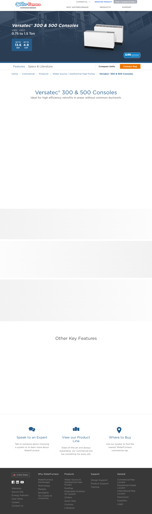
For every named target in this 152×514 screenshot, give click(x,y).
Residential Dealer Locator (126, 486)
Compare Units (107, 66)
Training (95, 487)
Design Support (99, 480)
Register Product (103, 2)
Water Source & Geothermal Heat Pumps (73, 482)
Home (15, 73)
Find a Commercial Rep (125, 2)
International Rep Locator (126, 492)
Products (43, 73)
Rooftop (68, 488)
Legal (120, 504)
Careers (16, 502)
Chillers (68, 497)
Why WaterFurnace (48, 474)
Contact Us (17, 505)
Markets (42, 489)
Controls (68, 504)
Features (19, 66)
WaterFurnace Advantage (45, 480)
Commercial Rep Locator (126, 480)
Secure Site (17, 492)
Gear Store (17, 499)
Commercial (81, 2)
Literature (69, 508)
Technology (44, 485)
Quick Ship (70, 501)
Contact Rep (130, 66)
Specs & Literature (40, 66)
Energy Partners (20, 495)
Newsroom (123, 497)
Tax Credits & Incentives (45, 497)
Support (95, 474)
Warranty (16, 488)
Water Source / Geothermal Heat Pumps (74, 73)
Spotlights (43, 492)
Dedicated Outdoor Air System (74, 492)
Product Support (100, 483)
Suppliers (122, 500)
